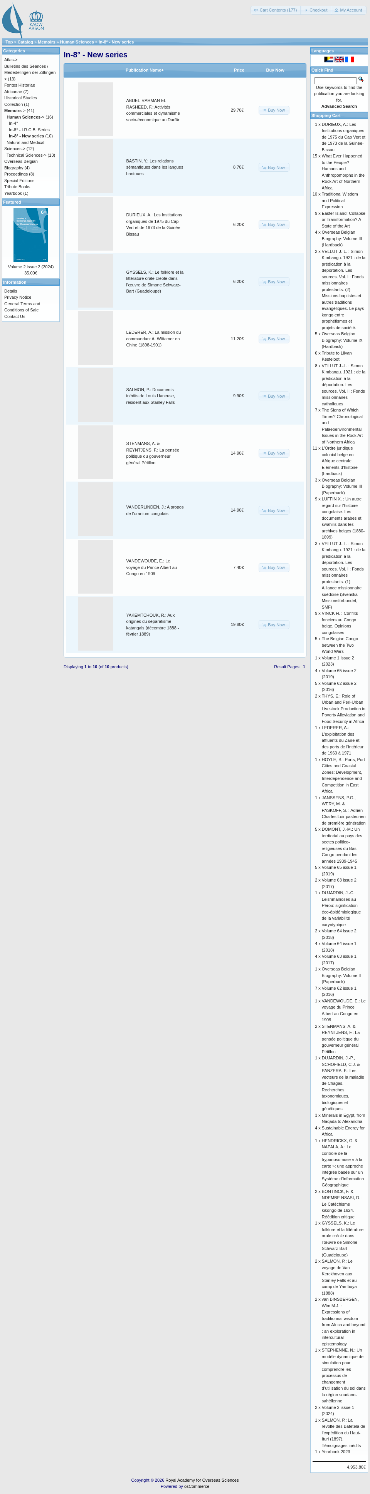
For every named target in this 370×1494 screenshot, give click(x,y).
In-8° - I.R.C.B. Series (29, 129)
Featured (12, 202)
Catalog (25, 42)
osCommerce (196, 1486)
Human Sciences (77, 42)
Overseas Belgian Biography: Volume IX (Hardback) (342, 340)
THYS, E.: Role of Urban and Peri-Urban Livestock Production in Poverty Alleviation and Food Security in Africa (343, 709)
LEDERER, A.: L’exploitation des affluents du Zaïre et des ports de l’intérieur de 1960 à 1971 (342, 740)
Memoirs (46, 42)
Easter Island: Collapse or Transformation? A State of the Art (343, 219)
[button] (276, 10)
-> (14, 110)
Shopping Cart (326, 115)
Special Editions (19, 180)
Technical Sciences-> (27, 155)
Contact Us (14, 316)
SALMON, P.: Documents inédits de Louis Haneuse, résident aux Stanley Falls (150, 396)
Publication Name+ (145, 70)
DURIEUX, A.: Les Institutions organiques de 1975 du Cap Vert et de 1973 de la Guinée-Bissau (343, 137)
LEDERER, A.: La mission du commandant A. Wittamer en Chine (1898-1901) (153, 338)
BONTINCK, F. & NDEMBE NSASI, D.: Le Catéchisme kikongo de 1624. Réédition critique (342, 1204)
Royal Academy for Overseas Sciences (202, 1480)
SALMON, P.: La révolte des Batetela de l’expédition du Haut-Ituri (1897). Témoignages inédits (343, 1433)
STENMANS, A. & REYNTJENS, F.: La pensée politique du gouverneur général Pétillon (341, 1039)
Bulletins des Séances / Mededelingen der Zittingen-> (30, 72)
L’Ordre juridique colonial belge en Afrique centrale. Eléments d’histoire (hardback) (340, 461)
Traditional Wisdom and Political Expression (340, 200)
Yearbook (13, 193)
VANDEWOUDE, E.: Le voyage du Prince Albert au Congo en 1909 (151, 567)
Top (9, 42)
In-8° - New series (116, 42)
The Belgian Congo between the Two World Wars (340, 645)
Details (10, 291)
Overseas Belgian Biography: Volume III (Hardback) (342, 238)
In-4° (13, 123)
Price (239, 70)
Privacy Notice (17, 297)
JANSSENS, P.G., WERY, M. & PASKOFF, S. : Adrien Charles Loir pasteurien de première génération (344, 810)
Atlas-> (11, 59)
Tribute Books (17, 186)
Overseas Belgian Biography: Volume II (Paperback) (341, 975)
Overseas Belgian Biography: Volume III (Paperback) (342, 486)
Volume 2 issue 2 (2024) (31, 266)
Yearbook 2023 (336, 1451)
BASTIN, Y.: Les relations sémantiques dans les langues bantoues (154, 167)
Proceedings (16, 174)
